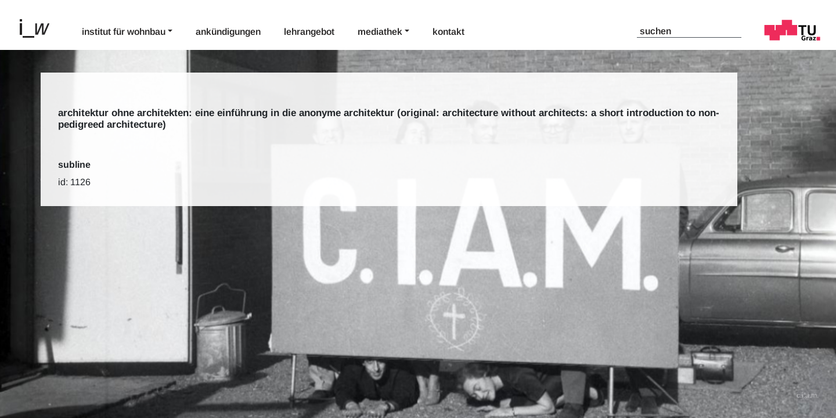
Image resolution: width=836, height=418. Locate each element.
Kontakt (448, 32)
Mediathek (380, 32)
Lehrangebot (309, 32)
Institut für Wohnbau (123, 32)
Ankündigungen (228, 32)
